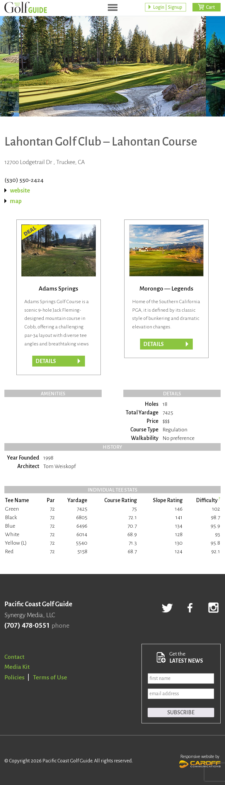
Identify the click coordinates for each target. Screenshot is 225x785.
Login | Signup (167, 7)
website (20, 190)
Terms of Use (50, 677)
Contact (14, 657)
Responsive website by (200, 760)
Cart (210, 7)
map (16, 201)
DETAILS (45, 361)
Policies (14, 677)
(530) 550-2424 (24, 180)
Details (153, 344)
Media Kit (17, 667)
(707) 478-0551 (26, 626)
